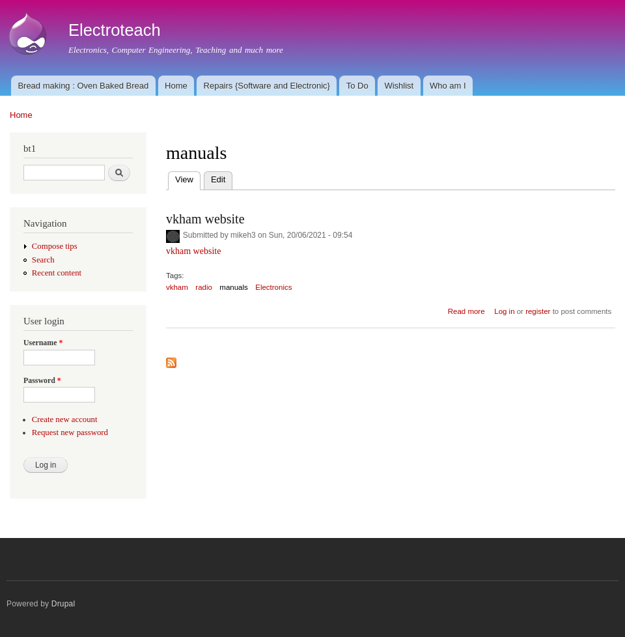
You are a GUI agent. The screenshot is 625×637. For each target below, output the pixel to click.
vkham (177, 287)
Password (42, 380)
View (188, 178)
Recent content (56, 272)
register (537, 311)
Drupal (63, 603)
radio (203, 287)
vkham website (205, 219)
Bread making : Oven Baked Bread (83, 86)
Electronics (273, 287)
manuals (233, 287)
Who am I (448, 86)
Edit (218, 179)
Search (43, 259)
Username (42, 342)
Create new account (65, 419)
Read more (466, 311)
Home (176, 86)
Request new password (70, 432)
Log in (504, 311)
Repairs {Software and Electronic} (267, 86)
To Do (357, 86)
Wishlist (398, 86)
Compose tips (54, 246)
